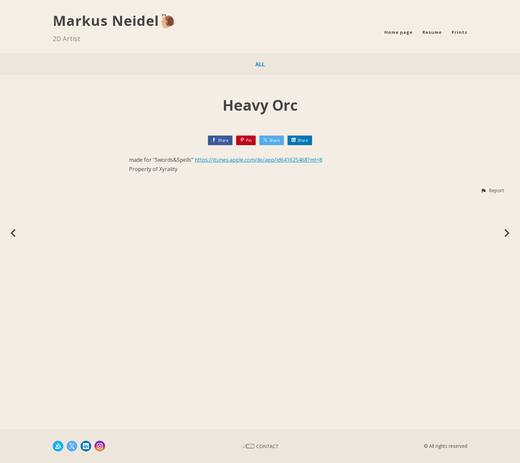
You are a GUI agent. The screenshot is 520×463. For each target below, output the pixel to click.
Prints (459, 32)
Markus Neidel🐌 (115, 20)
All (260, 64)
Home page (398, 32)
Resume (432, 32)
